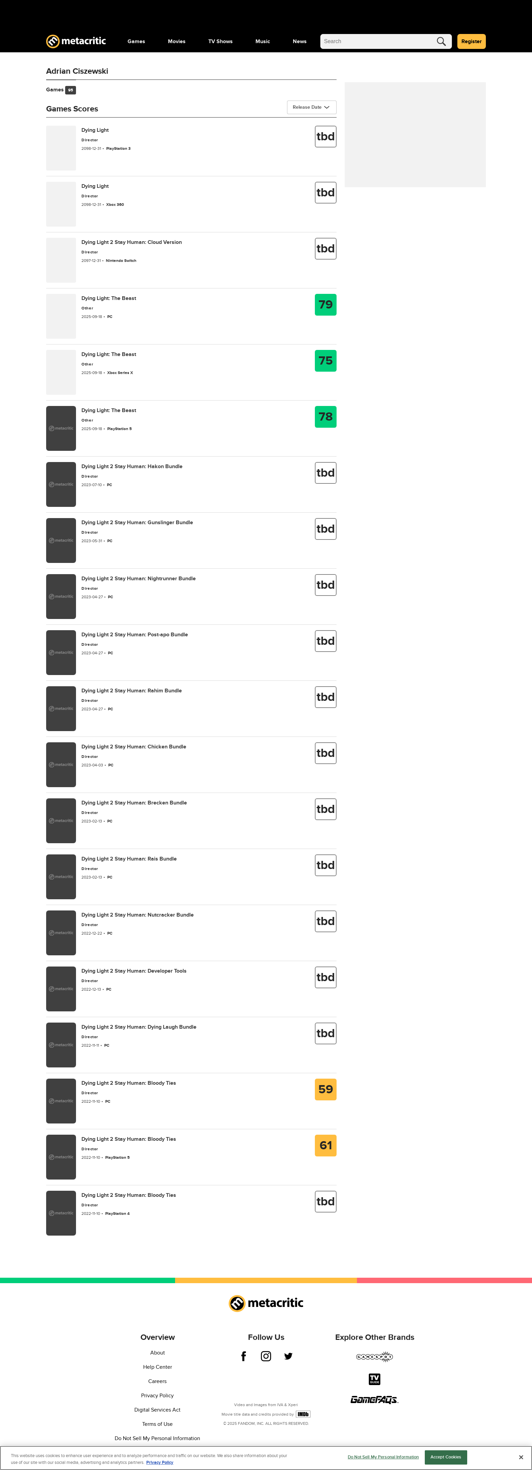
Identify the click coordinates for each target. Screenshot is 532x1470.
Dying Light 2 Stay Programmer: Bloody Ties (128, 1083)
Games (136, 41)
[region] (266, 1458)
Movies (177, 41)
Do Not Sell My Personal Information (157, 1438)
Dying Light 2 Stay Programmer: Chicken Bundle (133, 746)
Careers (157, 1381)
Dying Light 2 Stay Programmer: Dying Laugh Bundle (138, 1027)
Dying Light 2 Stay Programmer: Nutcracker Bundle (137, 914)
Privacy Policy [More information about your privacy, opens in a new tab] (159, 1462)
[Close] (521, 1457)
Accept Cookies (446, 1457)
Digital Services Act (157, 1409)
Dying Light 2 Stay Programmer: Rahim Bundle (131, 690)
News (300, 41)
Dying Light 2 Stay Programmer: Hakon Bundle (132, 466)
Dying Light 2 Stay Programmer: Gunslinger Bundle (137, 522)
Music (262, 41)
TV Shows (220, 41)
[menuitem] (136, 41)
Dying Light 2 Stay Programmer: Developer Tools (134, 971)
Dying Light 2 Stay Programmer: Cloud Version (131, 242)
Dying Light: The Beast (108, 298)
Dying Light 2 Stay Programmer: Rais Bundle (129, 858)
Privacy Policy (157, 1395)
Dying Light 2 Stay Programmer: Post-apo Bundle (134, 634)
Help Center (157, 1367)
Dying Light (95, 130)
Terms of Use (157, 1424)
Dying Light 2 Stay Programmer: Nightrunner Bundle (138, 578)
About (157, 1352)
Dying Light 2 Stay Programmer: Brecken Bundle (134, 802)
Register (471, 41)
